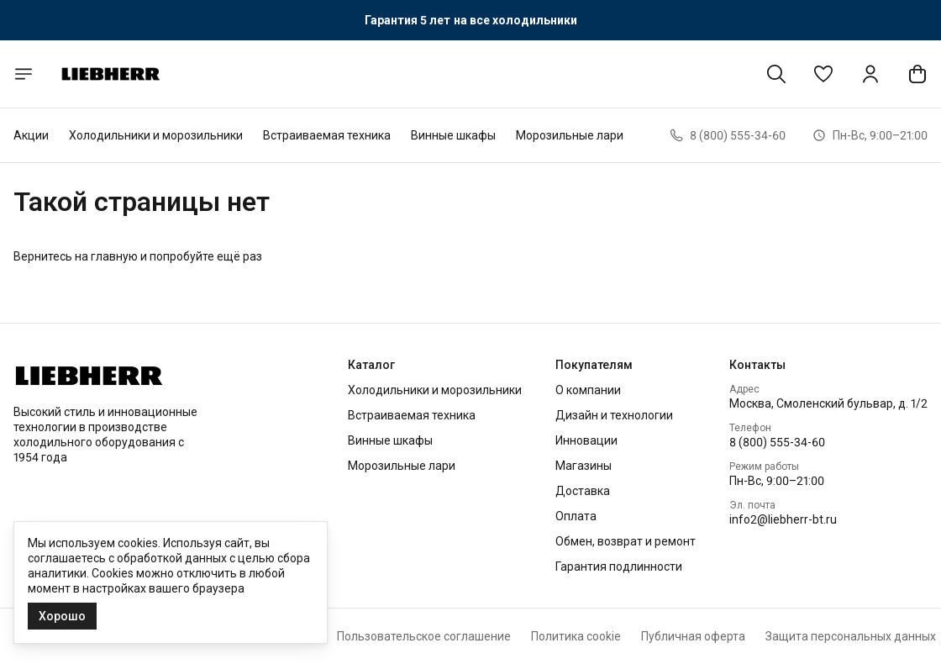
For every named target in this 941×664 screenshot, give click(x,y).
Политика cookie (576, 636)
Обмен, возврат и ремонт (625, 541)
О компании (588, 390)
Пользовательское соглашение (424, 636)
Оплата (576, 516)
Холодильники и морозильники (156, 135)
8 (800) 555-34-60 (777, 442)
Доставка (582, 491)
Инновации (586, 440)
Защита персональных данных (850, 636)
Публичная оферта (693, 636)
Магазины (583, 465)
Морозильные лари (569, 135)
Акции (31, 135)
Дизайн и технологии (614, 415)
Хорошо (62, 616)
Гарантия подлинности (618, 566)
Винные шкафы (453, 135)
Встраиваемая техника (327, 135)
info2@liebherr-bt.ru (783, 519)
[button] (823, 74)
